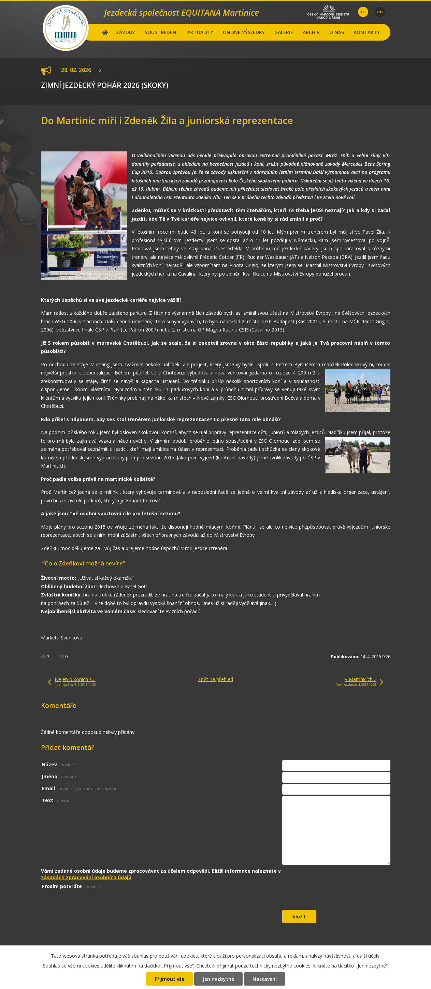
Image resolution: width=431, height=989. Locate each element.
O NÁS (336, 32)
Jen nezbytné (218, 979)
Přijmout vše (169, 979)
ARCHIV (311, 32)
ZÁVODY (125, 32)
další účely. (368, 956)
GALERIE (283, 32)
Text (57, 800)
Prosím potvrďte (72, 886)
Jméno (59, 776)
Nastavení (265, 979)
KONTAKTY (367, 32)
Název (59, 764)
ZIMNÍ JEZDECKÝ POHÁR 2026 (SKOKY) (104, 85)
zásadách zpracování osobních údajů (86, 877)
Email (80, 788)
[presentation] (334, 896)
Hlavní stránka (105, 32)
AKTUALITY (200, 32)
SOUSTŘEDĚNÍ (161, 32)
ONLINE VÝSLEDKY (244, 32)
